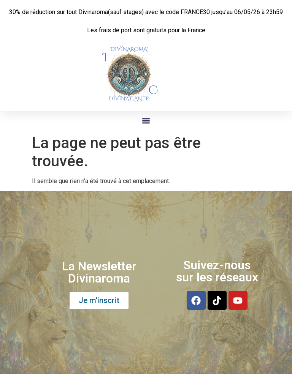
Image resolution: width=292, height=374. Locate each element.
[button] (146, 121)
